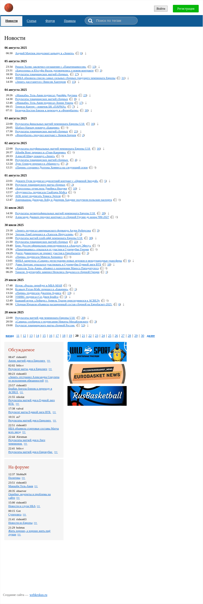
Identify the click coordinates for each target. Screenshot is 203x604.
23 (84, 95)
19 (70, 336)
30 (86, 110)
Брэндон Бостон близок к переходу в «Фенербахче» (47, 110)
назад (10, 336)
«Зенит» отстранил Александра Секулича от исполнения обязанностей (33, 378)
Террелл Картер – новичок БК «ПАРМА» (40, 106)
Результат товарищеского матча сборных (40, 184)
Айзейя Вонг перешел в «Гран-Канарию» (40, 152)
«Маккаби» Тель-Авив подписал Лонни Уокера (44, 102)
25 (109, 336)
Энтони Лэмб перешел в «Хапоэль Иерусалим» (44, 234)
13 (93, 66)
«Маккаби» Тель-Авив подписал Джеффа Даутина (46, 95)
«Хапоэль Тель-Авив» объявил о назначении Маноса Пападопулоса (57, 268)
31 (123, 77)
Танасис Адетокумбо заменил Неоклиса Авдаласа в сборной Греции (57, 271)
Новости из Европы (20, 522)
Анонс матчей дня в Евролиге (27, 360)
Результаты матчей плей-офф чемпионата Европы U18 (49, 237)
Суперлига (15, 514)
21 (75, 131)
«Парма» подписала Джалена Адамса (38, 292)
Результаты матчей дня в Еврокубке (30, 451)
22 (75, 241)
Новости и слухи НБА (21, 506)
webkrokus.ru (38, 595)
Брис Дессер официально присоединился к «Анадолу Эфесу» (53, 245)
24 (103, 336)
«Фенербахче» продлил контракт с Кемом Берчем (45, 135)
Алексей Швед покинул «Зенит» (35, 156)
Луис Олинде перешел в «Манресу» (37, 163)
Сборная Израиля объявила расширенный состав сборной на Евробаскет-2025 (63, 304)
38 (90, 237)
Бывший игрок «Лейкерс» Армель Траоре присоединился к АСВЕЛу (57, 300)
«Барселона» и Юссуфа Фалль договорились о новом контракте (54, 70)
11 (18, 336)
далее (151, 336)
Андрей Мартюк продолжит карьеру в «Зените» (44, 53)
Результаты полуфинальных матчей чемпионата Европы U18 (53, 148)
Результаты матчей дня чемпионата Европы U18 (45, 317)
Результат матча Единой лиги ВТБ (29, 412)
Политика (14, 477)
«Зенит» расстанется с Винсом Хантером (40, 81)
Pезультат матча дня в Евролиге (27, 368)
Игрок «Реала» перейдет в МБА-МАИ (38, 285)
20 (82, 317)
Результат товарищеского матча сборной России (45, 325)
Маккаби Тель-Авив (20, 486)
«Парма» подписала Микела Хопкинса (39, 256)
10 (74, 188)
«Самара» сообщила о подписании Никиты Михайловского (51, 321)
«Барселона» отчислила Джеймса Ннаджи (41, 188)
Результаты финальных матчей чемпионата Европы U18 (50, 123)
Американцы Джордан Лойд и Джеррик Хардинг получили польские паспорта (63, 199)
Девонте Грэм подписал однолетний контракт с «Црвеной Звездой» (56, 180)
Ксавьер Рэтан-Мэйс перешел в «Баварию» (42, 289)
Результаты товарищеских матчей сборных (42, 74)
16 (92, 123)
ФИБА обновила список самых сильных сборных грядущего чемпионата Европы (65, 77)
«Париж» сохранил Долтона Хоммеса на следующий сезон (51, 167)
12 (24, 336)
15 (73, 81)
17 (76, 74)
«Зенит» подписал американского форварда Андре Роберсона (53, 230)
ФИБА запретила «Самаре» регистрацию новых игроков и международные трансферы (68, 260)
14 (37, 336)
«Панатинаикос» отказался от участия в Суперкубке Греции (52, 249)
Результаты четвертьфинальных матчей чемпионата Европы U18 (55, 213)
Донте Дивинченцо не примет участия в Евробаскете (48, 253)
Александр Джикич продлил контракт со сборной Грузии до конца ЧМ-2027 (62, 216)
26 (116, 336)
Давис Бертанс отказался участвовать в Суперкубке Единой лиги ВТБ (58, 264)
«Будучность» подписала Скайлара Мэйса (41, 192)
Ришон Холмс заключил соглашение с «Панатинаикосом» (50, 66)
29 (136, 336)
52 (82, 325)
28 (103, 213)
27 (122, 336)
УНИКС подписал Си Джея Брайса (37, 296)
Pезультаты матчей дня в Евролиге (30, 420)
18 (108, 264)
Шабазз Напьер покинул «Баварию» (37, 127)
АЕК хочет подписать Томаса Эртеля (38, 195)
